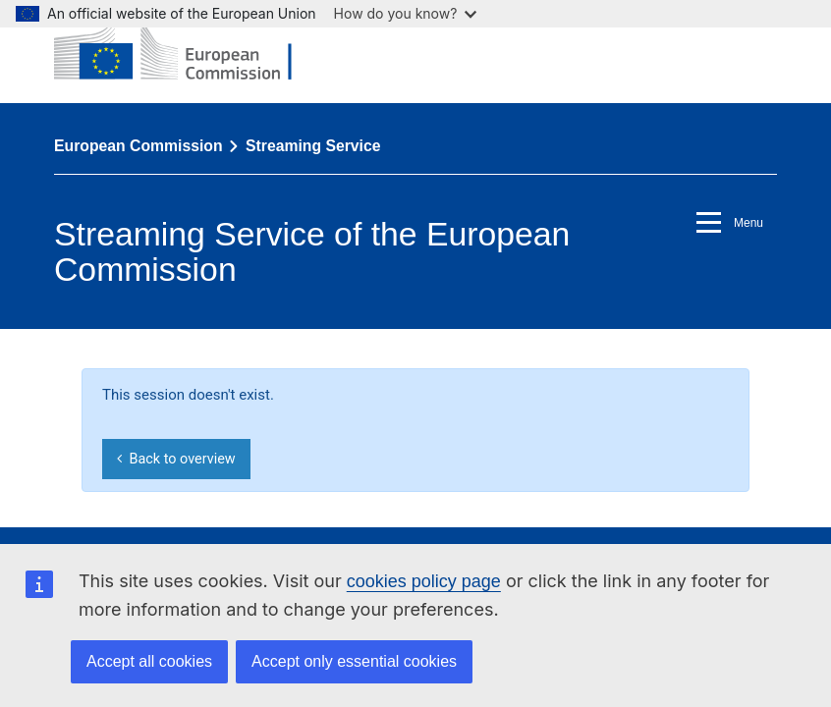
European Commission (138, 145)
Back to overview (176, 459)
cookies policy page (424, 581)
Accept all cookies (149, 661)
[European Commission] (187, 51)
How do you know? (405, 13)
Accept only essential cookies (354, 661)
